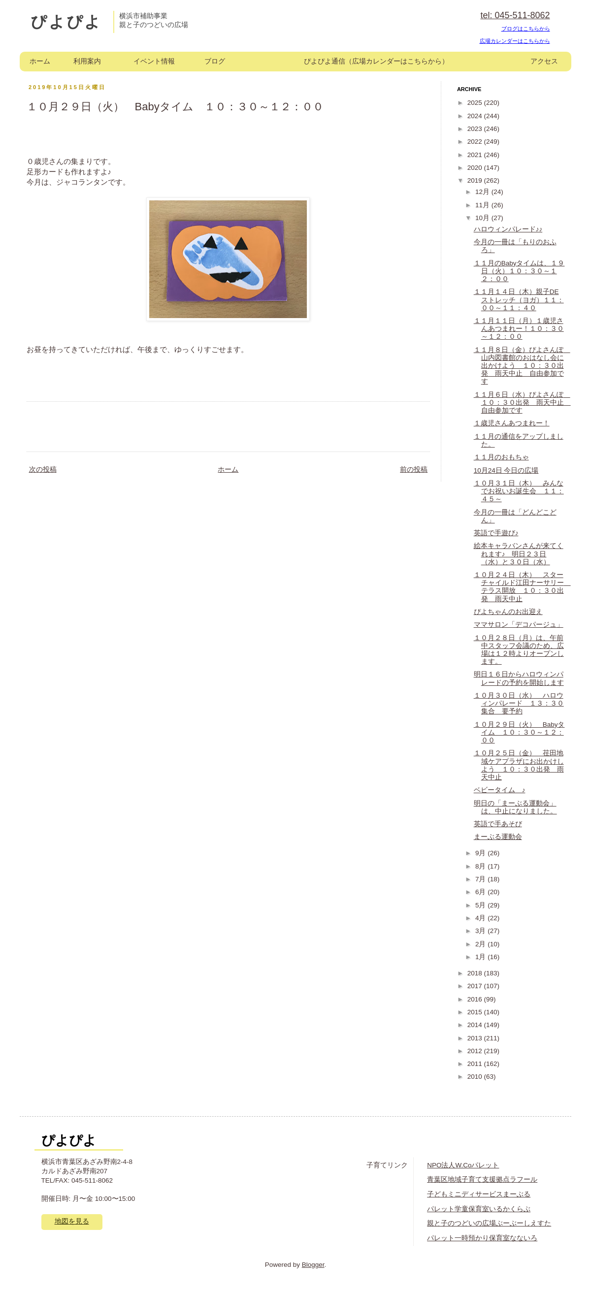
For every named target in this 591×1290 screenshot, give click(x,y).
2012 (475, 1051)
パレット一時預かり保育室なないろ (482, 1238)
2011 (475, 1063)
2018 (475, 973)
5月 (481, 905)
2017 (475, 986)
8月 (481, 866)
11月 (483, 205)
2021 (475, 155)
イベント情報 (154, 61)
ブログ (214, 61)
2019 (475, 180)
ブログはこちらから (525, 29)
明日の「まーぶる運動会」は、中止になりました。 (515, 807)
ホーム (40, 61)
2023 (475, 128)
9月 (481, 853)
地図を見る (72, 1221)
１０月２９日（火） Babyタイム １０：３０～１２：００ (519, 732)
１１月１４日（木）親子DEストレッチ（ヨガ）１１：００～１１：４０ (519, 299)
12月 (483, 191)
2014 (475, 1025)
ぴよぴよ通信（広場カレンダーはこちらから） (376, 61)
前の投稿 (413, 469)
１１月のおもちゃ (501, 457)
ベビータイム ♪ (499, 790)
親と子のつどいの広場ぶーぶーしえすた (489, 1223)
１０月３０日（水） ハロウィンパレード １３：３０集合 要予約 (519, 703)
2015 (475, 1012)
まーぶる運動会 (498, 836)
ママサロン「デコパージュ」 (518, 624)
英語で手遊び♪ (496, 533)
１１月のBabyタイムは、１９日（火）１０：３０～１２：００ (519, 271)
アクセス (544, 61)
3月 (481, 931)
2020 (475, 167)
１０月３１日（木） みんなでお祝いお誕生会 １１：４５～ (519, 491)
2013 (475, 1038)
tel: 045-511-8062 (515, 15)
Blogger (313, 1264)
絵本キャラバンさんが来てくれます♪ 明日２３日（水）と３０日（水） (518, 553)
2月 (481, 944)
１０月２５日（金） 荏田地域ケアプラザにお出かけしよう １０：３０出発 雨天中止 (519, 765)
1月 (481, 957)
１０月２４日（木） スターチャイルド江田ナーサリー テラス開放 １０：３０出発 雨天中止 (522, 587)
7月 (481, 879)
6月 (481, 892)
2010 (475, 1076)
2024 (475, 116)
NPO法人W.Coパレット (463, 1165)
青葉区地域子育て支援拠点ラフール (482, 1179)
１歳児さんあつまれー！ (512, 423)
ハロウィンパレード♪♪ (508, 229)
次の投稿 (43, 469)
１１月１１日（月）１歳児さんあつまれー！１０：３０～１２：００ (519, 328)
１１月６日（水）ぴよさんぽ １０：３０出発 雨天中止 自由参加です (522, 402)
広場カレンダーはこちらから (515, 41)
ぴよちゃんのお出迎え (508, 611)
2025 (475, 102)
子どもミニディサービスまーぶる (478, 1194)
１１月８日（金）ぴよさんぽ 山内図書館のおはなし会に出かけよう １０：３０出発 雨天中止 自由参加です (522, 366)
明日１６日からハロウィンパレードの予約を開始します (519, 678)
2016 (475, 999)
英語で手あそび (498, 824)
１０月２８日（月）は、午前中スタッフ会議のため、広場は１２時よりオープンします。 (519, 650)
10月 (483, 218)
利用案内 (87, 61)
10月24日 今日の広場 (506, 470)
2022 (475, 141)
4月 (481, 918)
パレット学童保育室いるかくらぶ (478, 1209)
